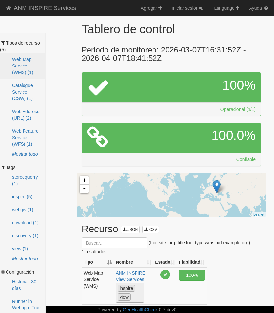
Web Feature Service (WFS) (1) (25, 137)
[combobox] (130, 293)
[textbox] (134, 296)
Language (226, 8)
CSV (150, 229)
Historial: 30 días (24, 285)
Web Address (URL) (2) (25, 115)
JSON (130, 229)
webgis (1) (22, 209)
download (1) (25, 222)
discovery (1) (25, 235)
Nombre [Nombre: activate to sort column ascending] (124, 262)
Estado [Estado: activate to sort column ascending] (162, 262)
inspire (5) (22, 196)
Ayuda (259, 8)
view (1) (20, 248)
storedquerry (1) (25, 180)
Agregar (151, 8)
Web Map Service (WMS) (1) (22, 66)
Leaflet (258, 214)
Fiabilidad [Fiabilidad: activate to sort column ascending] (189, 262)
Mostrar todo (25, 153)
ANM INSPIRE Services (40, 8)
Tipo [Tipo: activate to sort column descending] (88, 262)
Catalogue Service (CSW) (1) (22, 92)
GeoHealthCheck (140, 309)
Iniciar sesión (188, 8)
